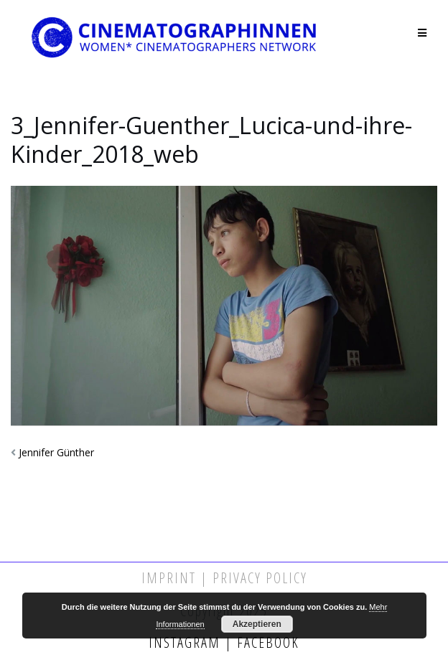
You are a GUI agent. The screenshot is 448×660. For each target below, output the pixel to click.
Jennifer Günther (56, 452)
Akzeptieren (257, 624)
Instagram (187, 642)
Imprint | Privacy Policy (224, 578)
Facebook (266, 642)
